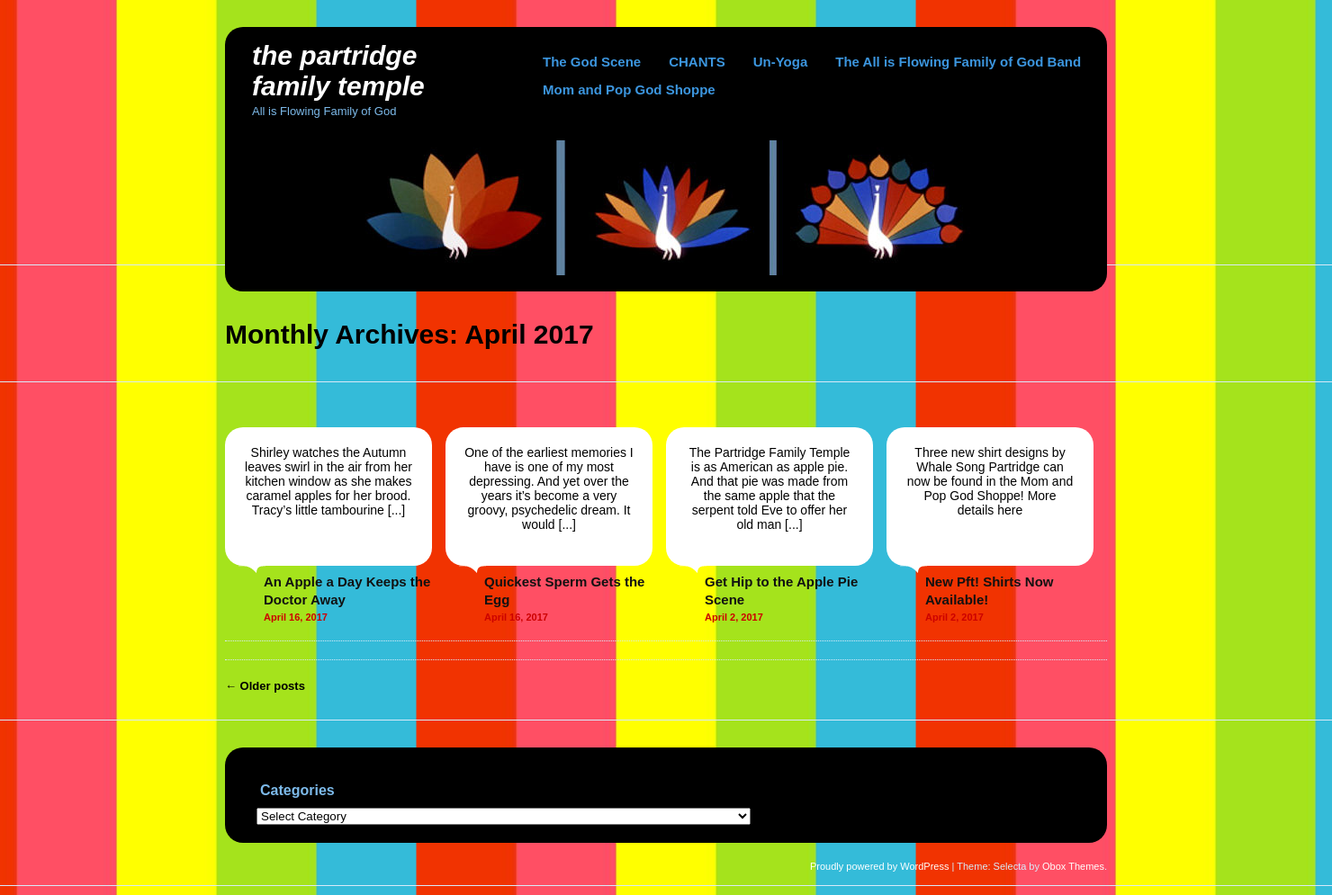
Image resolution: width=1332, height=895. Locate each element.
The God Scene (592, 61)
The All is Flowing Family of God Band (958, 61)
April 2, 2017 (734, 617)
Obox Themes (1073, 866)
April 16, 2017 (296, 617)
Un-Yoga (780, 61)
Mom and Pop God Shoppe (629, 89)
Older (265, 686)
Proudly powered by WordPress (879, 866)
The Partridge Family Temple (338, 70)
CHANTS (697, 61)
